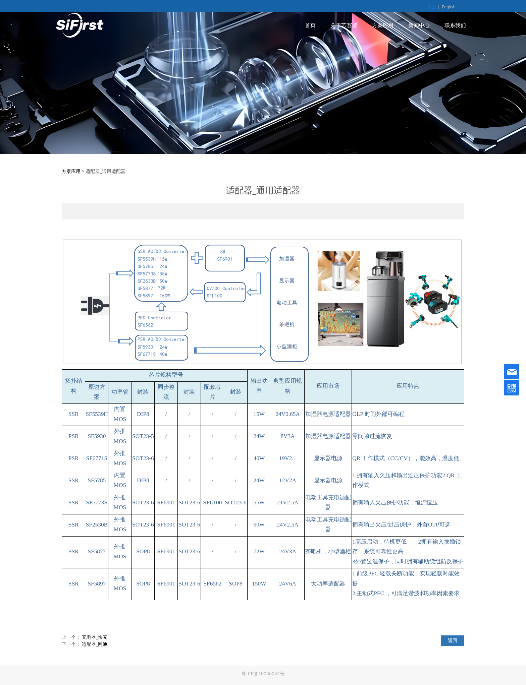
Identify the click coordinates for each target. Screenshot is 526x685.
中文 (432, 7)
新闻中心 (419, 25)
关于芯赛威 (343, 25)
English (449, 7)
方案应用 (382, 25)
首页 (310, 25)
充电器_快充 (94, 637)
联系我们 (455, 25)
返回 (452, 640)
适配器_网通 (94, 644)
